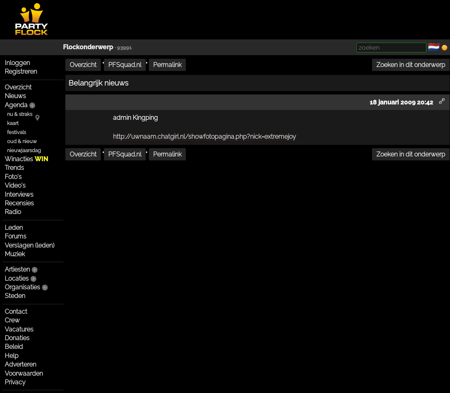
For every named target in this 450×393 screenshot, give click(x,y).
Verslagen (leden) (29, 245)
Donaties (17, 338)
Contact (16, 311)
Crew (12, 320)
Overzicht (18, 87)
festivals (16, 132)
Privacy (15, 382)
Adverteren (20, 364)
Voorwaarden (24, 373)
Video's (15, 185)
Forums (15, 236)
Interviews (19, 194)
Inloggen (17, 63)
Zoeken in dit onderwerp (410, 65)
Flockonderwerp (88, 47)
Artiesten (17, 269)
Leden (14, 227)
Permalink (167, 65)
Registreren (21, 71)
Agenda (16, 105)
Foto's (13, 177)
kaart (13, 123)
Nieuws (15, 96)
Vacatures (19, 329)
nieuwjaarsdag (24, 150)
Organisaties (22, 287)
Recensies (19, 203)
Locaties (17, 278)
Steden (15, 296)
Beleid (14, 346)
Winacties (26, 159)
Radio (13, 212)
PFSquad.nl (124, 65)
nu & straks (19, 114)
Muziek (15, 254)
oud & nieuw (22, 141)
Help (12, 355)
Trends (14, 167)
